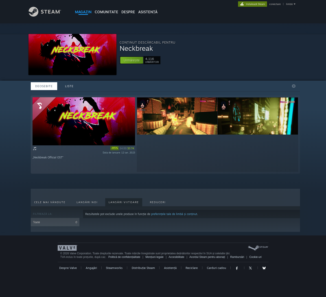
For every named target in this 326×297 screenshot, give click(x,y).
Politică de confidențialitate (124, 257)
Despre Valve (68, 268)
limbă (289, 4)
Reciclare (192, 268)
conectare (275, 4)
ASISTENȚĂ (148, 12)
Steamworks (114, 268)
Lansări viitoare (124, 202)
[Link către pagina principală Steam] (48, 15)
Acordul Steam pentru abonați (207, 257)
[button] (132, 60)
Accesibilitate (176, 257)
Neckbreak (136, 48)
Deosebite (44, 86)
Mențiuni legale (154, 257)
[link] (122, 148)
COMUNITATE (106, 12)
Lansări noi (87, 202)
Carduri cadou (216, 268)
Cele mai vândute (50, 202)
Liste (69, 86)
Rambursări (237, 257)
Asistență (170, 268)
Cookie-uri (255, 257)
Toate (55, 222)
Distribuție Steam (143, 268)
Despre (128, 12)
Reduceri (158, 202)
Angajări (91, 268)
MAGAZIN (83, 12)
